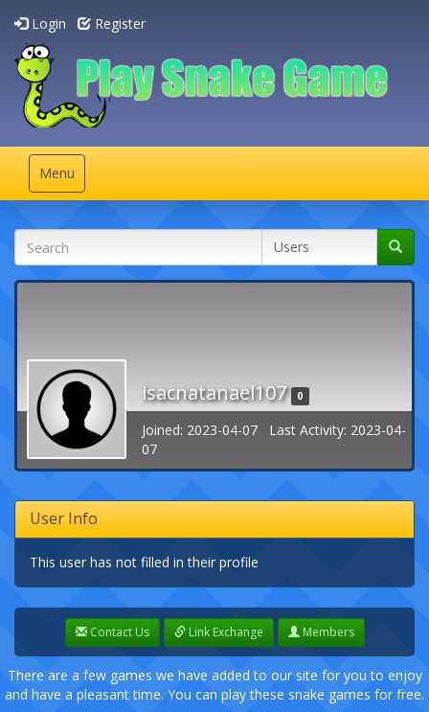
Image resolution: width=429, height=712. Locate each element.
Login (40, 23)
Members (321, 632)
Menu (61, 178)
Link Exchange (218, 632)
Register (112, 23)
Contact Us (112, 632)
